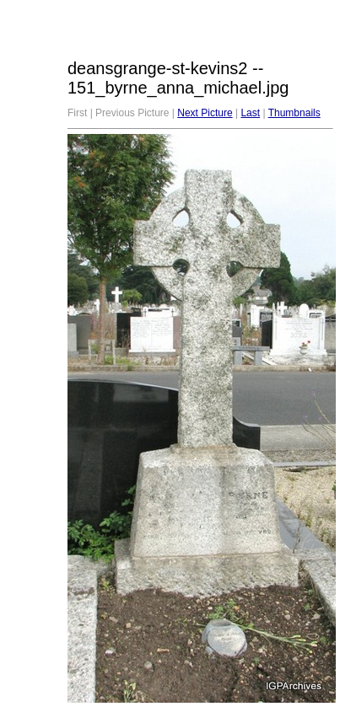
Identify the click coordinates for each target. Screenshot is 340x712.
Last (250, 113)
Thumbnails (294, 113)
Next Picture (204, 113)
